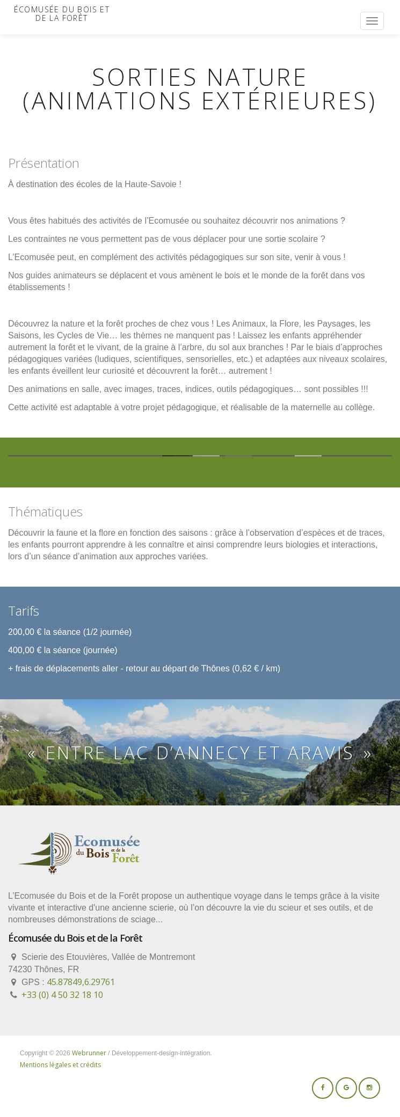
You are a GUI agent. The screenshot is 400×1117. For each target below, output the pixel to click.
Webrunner (89, 1052)
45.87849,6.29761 (81, 982)
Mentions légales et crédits (60, 1064)
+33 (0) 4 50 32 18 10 (62, 995)
